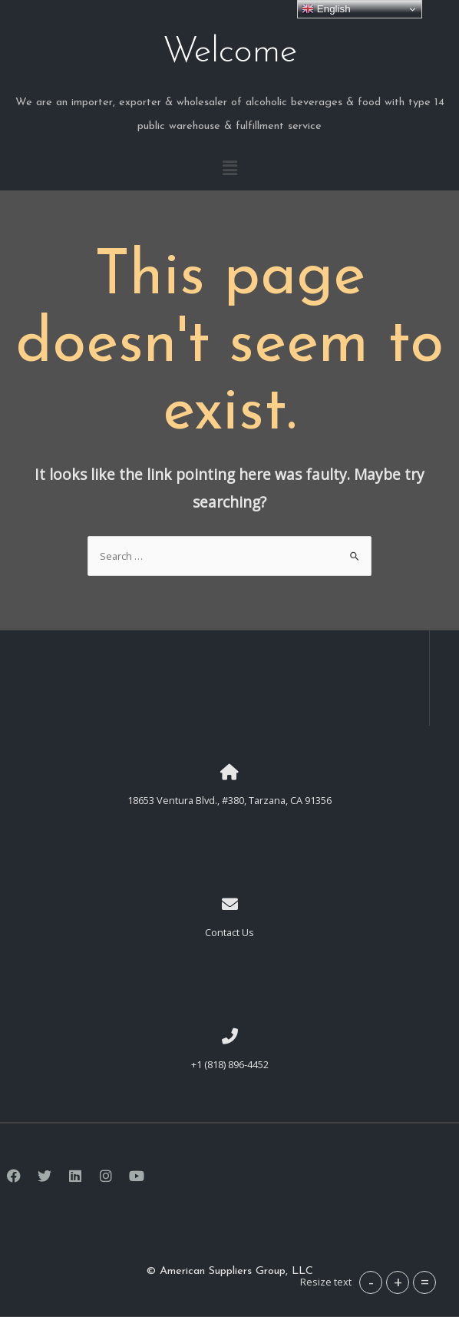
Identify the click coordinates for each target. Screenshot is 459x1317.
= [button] (425, 1282)
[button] (229, 168)
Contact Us (229, 932)
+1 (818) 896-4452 (230, 1064)
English (326, 9)
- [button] (371, 1282)
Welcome (229, 52)
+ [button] (398, 1282)
